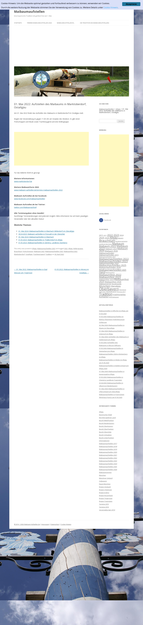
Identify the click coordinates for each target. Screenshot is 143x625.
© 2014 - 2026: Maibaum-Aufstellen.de (27, 524)
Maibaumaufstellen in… (66, 23)
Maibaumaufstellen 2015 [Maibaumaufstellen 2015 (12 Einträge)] (108, 255)
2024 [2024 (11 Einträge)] (121, 235)
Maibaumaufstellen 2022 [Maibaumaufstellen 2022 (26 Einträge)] (114, 258)
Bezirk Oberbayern (106, 426)
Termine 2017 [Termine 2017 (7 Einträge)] (121, 292)
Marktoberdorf (19, 254)
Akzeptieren (131, 4)
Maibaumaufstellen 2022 (46, 248)
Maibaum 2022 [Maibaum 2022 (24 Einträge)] (107, 246)
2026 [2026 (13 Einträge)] (107, 238)
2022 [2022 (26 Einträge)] (110, 235)
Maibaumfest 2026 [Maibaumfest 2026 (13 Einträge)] (113, 282)
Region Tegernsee (105, 498)
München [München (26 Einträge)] (104, 286)
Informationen (104, 441)
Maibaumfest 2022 (70, 251)
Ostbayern (103, 481)
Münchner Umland (105, 478)
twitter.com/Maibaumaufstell (25, 207)
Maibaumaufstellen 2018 (108, 446)
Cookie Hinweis (111, 7)
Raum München (104, 484)
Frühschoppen (28, 251)
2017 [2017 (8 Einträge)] (105, 235)
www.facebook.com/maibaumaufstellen (29, 199)
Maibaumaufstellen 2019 (108, 449)
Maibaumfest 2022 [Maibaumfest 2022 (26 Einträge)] (110, 274)
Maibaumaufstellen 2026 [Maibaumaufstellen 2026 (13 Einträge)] (110, 267)
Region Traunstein (105, 501)
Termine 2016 (104, 507)
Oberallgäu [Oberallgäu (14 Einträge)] (116, 286)
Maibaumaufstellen (29, 11)
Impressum (45, 524)
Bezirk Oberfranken (106, 429)
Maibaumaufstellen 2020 (108, 452)
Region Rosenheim (106, 495)
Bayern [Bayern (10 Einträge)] (120, 238)
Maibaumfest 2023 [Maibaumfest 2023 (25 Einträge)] (110, 277)
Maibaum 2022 (39, 251)
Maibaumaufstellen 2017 (108, 443)
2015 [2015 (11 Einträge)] (101, 235)
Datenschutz (55, 524)
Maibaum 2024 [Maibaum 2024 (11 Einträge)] (111, 249)
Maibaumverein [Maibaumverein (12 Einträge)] (105, 284)
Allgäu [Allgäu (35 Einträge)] (114, 238)
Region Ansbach (105, 487)
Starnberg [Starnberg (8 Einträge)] (122, 290)
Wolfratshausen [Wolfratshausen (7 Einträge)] (114, 297)
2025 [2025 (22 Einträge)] (101, 237)
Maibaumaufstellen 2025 (108, 467)
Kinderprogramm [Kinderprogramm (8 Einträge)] (121, 241)
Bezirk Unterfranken (106, 438)
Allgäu (34, 248)
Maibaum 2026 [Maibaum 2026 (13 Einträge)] (111, 251)
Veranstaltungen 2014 (107, 510)
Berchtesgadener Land (107, 418)
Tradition (48, 254)
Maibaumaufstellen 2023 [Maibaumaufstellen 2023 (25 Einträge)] (113, 261)
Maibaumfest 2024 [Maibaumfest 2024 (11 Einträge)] (106, 279)
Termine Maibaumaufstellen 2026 (39, 23)
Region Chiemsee (105, 490)
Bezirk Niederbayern (106, 423)
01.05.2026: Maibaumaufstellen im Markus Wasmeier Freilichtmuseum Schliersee (112, 319)
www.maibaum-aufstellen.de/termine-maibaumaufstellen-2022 (38, 190)
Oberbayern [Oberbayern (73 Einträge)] (109, 289)
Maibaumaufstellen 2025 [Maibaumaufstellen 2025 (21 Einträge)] (112, 265)
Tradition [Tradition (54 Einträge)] (105, 294)
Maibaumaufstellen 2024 (108, 464)
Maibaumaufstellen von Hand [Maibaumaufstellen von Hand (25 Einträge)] (112, 271)
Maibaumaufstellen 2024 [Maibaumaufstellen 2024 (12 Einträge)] (108, 263)
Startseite (18, 23)
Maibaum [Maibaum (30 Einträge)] (118, 243)
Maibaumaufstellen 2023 (108, 461)
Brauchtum (18, 251)
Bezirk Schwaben (105, 435)
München (102, 475)
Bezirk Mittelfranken (106, 420)
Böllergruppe (78, 248)
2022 (66, 248)
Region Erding (104, 493)
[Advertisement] (71, 45)
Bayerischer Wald (105, 415)
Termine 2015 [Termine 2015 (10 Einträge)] (111, 292)
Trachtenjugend (39, 254)
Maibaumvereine (105, 472)
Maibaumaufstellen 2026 (108, 469)
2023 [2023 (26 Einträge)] (116, 235)
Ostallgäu (29, 254)
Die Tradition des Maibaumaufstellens (94, 23)
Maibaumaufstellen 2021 (108, 455)
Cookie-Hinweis (66, 524)
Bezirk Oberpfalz (105, 432)
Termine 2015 (104, 504)
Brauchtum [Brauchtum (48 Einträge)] (107, 240)
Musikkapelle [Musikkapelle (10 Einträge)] (116, 284)
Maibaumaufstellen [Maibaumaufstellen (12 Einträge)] (106, 253)
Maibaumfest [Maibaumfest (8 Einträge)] (110, 272)
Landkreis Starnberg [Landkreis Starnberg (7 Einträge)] (105, 244)
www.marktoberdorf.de (23, 181)
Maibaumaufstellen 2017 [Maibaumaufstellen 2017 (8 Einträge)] (107, 257)
